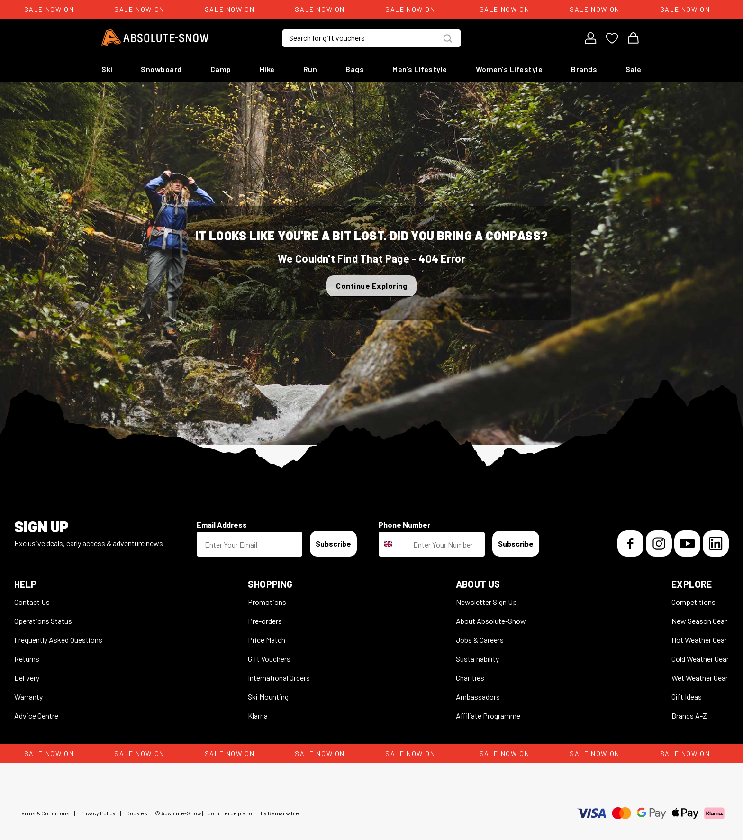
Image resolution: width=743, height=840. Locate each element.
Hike (267, 68)
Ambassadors (478, 696)
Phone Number (404, 524)
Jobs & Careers (480, 639)
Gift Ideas (686, 696)
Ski (107, 68)
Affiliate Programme (488, 715)
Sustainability (477, 658)
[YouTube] (687, 543)
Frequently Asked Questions (58, 639)
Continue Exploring (371, 285)
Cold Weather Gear (700, 658)
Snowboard (161, 68)
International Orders (279, 677)
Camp (220, 68)
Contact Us (32, 601)
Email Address (222, 524)
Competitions (693, 601)
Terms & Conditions (44, 813)
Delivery (26, 677)
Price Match (266, 639)
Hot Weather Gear (699, 639)
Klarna (258, 715)
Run (310, 68)
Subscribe (333, 543)
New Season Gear (699, 620)
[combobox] (393, 544)
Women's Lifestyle (509, 68)
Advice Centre (36, 715)
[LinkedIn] (716, 543)
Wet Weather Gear (699, 677)
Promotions (267, 601)
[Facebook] (630, 543)
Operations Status (43, 620)
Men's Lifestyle (419, 68)
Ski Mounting (268, 696)
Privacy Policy (98, 813)
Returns (26, 658)
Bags (354, 68)
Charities (470, 677)
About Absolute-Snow (491, 620)
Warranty (28, 696)
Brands (584, 68)
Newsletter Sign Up (486, 601)
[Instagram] (659, 543)
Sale (633, 68)
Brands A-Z (689, 715)
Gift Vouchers (269, 658)
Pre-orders (265, 620)
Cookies (136, 813)
